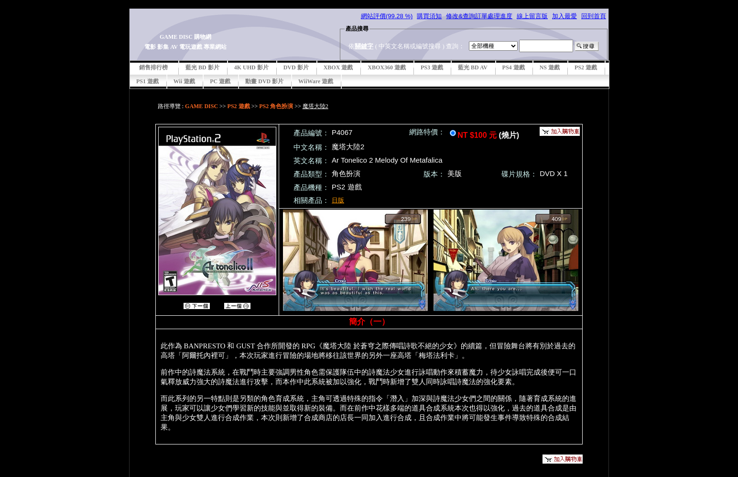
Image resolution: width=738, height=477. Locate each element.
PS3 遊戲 (432, 67)
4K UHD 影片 (251, 67)
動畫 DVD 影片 (264, 81)
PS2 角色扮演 (276, 106)
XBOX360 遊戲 (387, 67)
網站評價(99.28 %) (386, 16)
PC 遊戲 (220, 81)
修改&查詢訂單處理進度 (479, 16)
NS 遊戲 (550, 67)
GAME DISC (201, 106)
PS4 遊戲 (513, 67)
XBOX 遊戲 (338, 67)
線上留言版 (532, 16)
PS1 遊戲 (147, 81)
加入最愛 (564, 16)
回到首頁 (593, 16)
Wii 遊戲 (184, 81)
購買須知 (429, 16)
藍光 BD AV (472, 67)
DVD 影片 (296, 67)
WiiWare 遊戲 (315, 81)
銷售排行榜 (153, 67)
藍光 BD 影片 (202, 67)
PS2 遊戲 (586, 67)
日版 (338, 200)
